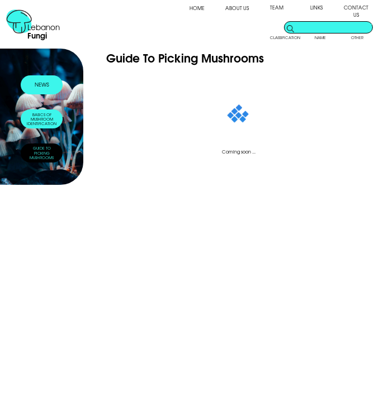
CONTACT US (356, 11)
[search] (334, 27)
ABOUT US (237, 8)
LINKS (316, 7)
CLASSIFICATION (285, 37)
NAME (320, 37)
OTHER (357, 37)
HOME (197, 8)
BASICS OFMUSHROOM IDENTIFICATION (41, 119)
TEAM (276, 7)
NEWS (42, 84)
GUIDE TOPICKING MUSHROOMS (42, 152)
